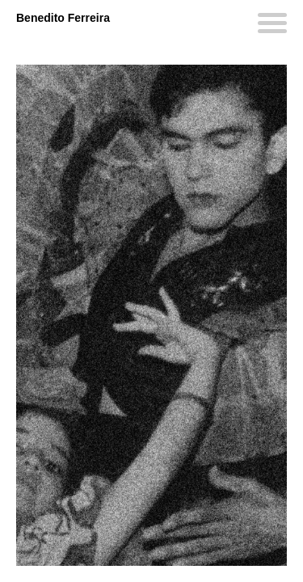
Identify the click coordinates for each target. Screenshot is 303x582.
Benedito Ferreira (63, 17)
